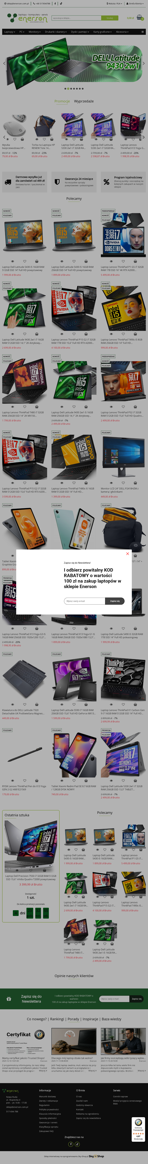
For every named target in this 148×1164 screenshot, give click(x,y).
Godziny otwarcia (84, 1105)
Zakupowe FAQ (46, 1131)
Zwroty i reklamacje (48, 1100)
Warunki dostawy (47, 1096)
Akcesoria (122, 31)
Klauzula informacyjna (50, 1113)
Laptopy (9, 31)
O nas (79, 1096)
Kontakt (80, 1109)
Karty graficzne (103, 31)
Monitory (35, 31)
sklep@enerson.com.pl (17, 1107)
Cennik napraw (120, 1096)
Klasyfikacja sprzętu (48, 1126)
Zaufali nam (82, 1100)
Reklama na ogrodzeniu (87, 1113)
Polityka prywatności (49, 1109)
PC (22, 31)
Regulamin (44, 1105)
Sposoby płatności (48, 1118)
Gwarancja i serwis (48, 1122)
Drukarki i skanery (56, 31)
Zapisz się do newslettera (88, 1118)
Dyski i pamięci (80, 31)
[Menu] (143, 1119)
